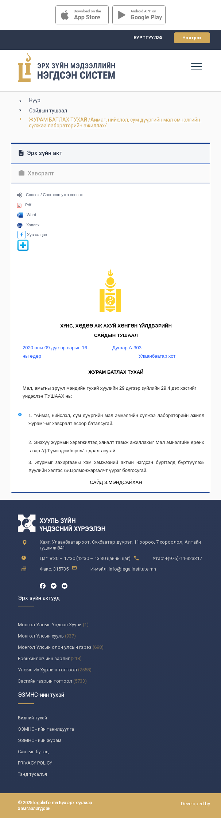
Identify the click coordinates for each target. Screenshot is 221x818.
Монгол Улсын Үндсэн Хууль (50, 624)
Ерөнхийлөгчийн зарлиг (44, 658)
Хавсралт (36, 173)
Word (26, 215)
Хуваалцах (32, 235)
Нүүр (34, 100)
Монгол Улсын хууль (41, 636)
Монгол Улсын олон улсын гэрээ (55, 647)
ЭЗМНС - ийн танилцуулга (46, 729)
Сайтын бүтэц (33, 751)
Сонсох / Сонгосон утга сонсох (50, 194)
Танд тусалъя (32, 774)
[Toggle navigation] (196, 66)
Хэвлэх (28, 225)
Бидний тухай (32, 717)
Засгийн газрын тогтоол (45, 681)
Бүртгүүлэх (148, 37)
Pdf (24, 205)
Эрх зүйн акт (40, 153)
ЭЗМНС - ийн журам (39, 740)
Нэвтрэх (192, 37)
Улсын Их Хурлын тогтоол (47, 669)
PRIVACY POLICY (35, 763)
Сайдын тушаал (48, 111)
